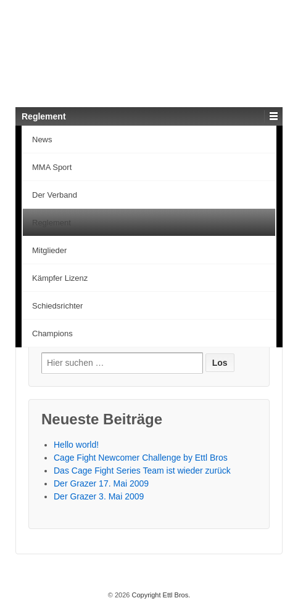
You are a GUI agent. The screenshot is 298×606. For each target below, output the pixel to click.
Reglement (51, 222)
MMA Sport (52, 167)
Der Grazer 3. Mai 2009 (99, 496)
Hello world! (76, 445)
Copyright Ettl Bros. (160, 595)
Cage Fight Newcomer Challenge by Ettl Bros (141, 458)
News (42, 139)
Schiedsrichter (57, 305)
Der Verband (54, 195)
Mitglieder (49, 250)
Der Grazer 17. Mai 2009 (101, 483)
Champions (52, 333)
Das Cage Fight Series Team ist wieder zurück (142, 470)
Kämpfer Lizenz (60, 278)
